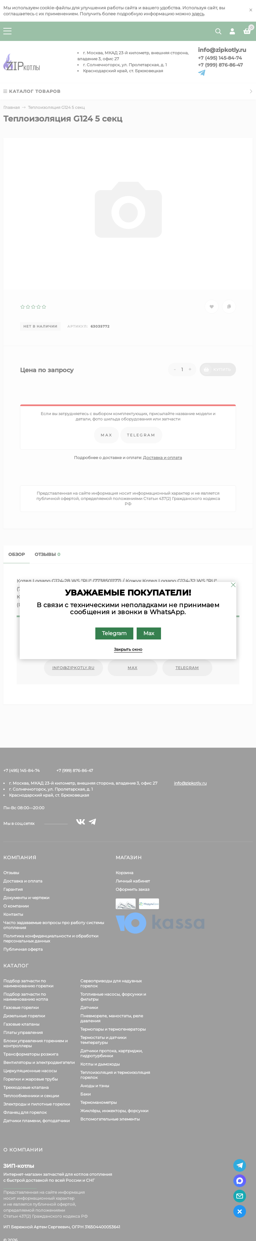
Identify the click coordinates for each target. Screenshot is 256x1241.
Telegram (114, 633)
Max (148, 633)
